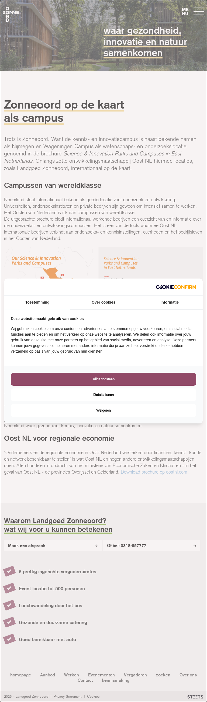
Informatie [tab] (169, 302)
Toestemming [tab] (37, 302)
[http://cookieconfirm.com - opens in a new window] (176, 287)
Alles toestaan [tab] (104, 379)
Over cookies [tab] (103, 302)
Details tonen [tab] (103, 394)
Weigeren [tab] (103, 410)
